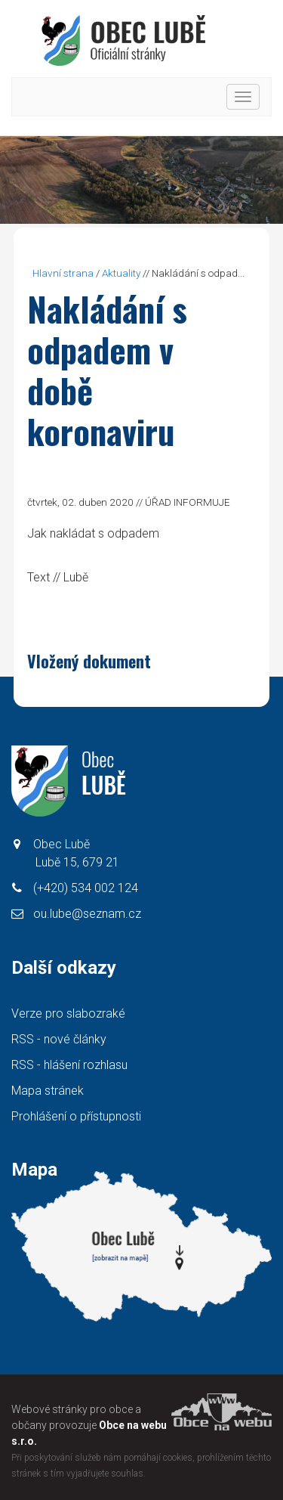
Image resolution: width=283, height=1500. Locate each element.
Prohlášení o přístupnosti (76, 1116)
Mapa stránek (47, 1090)
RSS (58, 1039)
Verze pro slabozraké (68, 1013)
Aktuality (121, 273)
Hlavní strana (63, 273)
